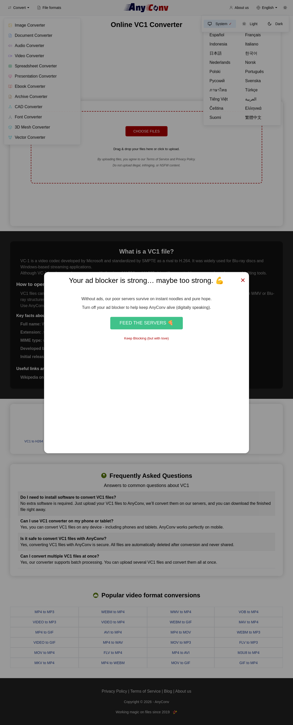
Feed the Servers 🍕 (146, 323)
